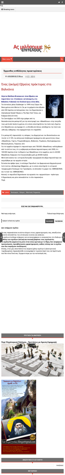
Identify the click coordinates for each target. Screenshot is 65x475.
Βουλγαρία (14, 192)
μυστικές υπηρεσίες (33, 192)
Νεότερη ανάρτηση (8, 214)
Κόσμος (22, 192)
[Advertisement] (32, 29)
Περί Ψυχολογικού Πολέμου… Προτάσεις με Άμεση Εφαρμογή (29, 342)
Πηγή (3, 180)
